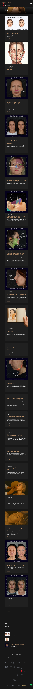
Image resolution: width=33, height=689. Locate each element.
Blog (6, 668)
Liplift (6, 623)
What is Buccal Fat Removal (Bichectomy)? (13, 348)
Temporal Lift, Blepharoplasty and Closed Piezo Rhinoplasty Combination (16, 181)
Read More (8, 38)
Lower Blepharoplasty (14, 678)
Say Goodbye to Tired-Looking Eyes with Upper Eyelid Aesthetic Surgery (16, 529)
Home (6, 662)
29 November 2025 (14, 646)
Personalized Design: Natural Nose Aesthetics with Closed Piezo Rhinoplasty (16, 293)
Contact (6, 670)
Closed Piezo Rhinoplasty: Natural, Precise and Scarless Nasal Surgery (16, 217)
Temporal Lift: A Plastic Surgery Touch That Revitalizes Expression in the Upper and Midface (16, 142)
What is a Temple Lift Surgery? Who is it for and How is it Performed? (16, 399)
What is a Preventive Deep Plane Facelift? (16, 600)
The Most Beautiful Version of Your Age (16, 565)
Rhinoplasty (7, 626)
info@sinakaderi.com (24, 676)
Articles (10, 668)
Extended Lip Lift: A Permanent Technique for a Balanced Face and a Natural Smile (15, 104)
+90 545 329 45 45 (6, 5)
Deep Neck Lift (10, 383)
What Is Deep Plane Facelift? (13, 451)
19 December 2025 (14, 635)
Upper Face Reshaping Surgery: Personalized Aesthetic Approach (14, 434)
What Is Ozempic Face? (12, 33)
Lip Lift (14, 672)
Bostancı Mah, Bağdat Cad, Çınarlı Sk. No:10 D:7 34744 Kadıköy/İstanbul (24, 665)
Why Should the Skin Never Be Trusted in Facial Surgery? (16, 68)
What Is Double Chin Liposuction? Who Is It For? (16, 499)
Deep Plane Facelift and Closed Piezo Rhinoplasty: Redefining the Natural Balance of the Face (15, 255)
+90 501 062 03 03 (6, 3)
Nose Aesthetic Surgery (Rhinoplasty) (15, 416)
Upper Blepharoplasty (18, 674)
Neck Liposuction (14, 669)
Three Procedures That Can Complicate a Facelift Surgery (16, 330)
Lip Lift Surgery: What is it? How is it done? (15, 468)
